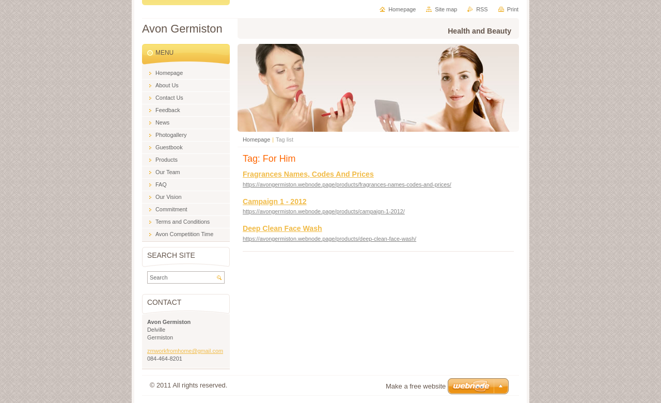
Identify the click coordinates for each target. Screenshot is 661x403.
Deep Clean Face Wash (282, 228)
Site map (446, 9)
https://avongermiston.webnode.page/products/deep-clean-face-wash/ (329, 239)
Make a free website (416, 386)
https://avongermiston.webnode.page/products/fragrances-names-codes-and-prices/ (347, 184)
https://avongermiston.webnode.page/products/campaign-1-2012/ (324, 211)
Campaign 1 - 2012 (275, 201)
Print (512, 9)
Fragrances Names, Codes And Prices (308, 174)
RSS (481, 9)
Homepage (256, 139)
